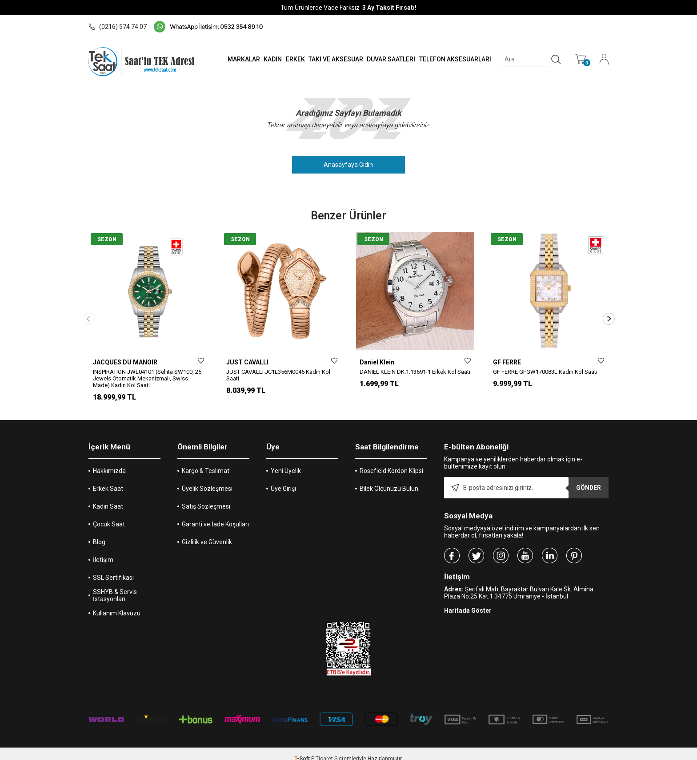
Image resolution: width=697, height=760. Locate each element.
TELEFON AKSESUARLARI (450, 59)
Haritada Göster (468, 600)
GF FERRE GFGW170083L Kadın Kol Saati (545, 371)
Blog (99, 532)
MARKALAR (227, 59)
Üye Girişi (283, 478)
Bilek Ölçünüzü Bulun (389, 478)
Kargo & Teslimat (205, 461)
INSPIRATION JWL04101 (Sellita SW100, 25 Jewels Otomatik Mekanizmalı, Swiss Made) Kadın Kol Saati (147, 378)
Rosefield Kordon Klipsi (391, 461)
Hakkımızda (109, 461)
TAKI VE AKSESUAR (326, 59)
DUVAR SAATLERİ (384, 59)
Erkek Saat (108, 478)
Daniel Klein (377, 362)
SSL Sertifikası (113, 567)
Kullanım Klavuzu (116, 603)
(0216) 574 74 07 (117, 26)
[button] (609, 314)
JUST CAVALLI (247, 362)
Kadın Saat (108, 496)
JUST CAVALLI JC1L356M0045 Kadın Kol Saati (278, 375)
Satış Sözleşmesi (206, 496)
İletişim (103, 550)
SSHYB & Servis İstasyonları (115, 585)
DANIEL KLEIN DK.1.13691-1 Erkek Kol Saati (415, 371)
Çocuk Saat (109, 514)
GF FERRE (507, 362)
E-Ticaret (322, 749)
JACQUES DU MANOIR (125, 362)
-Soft (302, 749)
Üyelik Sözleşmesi (207, 478)
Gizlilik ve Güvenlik (207, 532)
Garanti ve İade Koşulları (215, 514)
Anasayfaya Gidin (348, 164)
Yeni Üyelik (286, 461)
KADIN (258, 59)
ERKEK (283, 59)
